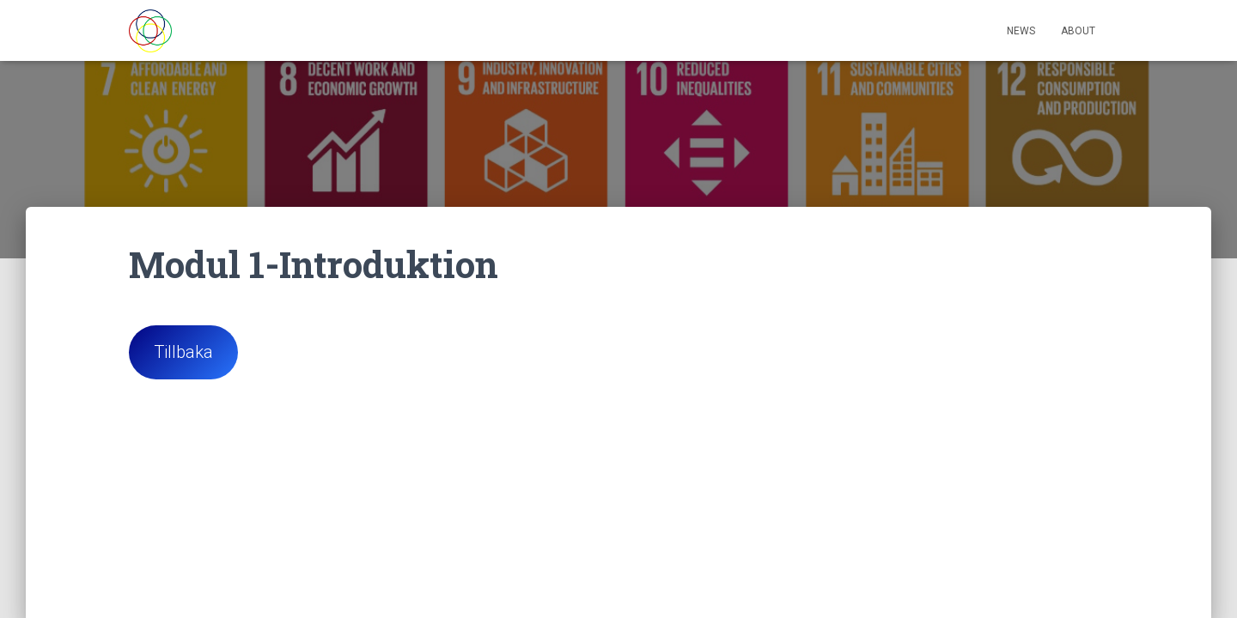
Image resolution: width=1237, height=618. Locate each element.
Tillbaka (183, 351)
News (1021, 31)
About (1078, 31)
